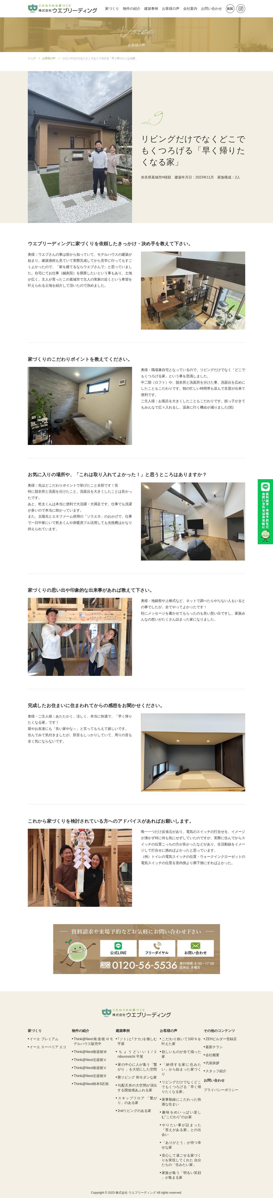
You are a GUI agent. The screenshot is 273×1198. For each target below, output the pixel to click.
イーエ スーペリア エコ (48, 1047)
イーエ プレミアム (44, 1039)
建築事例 (151, 8)
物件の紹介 (131, 8)
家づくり (112, 8)
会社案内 (190, 8)
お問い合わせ (211, 8)
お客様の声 (170, 8)
